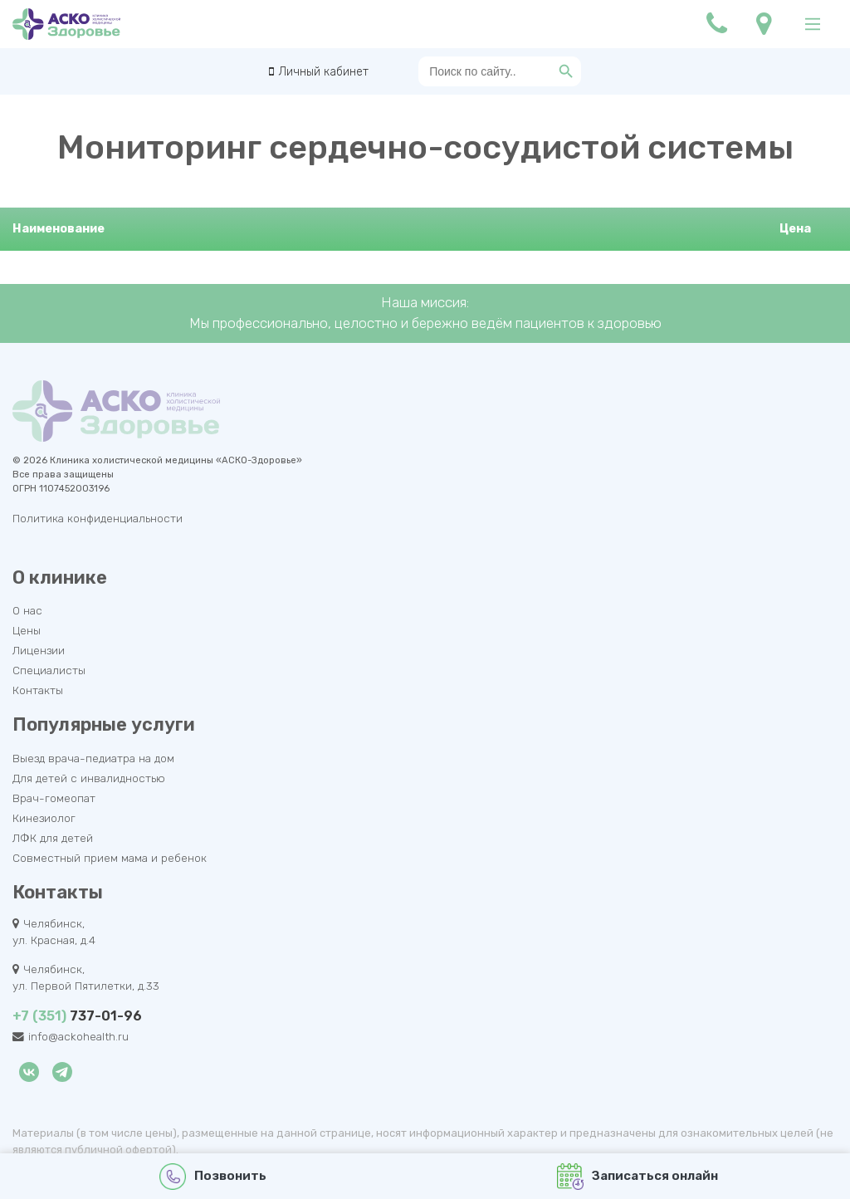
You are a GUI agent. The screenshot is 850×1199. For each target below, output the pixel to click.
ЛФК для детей (52, 837)
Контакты (37, 690)
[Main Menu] (813, 24)
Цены (26, 630)
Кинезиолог (44, 818)
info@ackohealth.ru (78, 1036)
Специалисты (48, 670)
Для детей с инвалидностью (88, 778)
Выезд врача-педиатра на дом (93, 758)
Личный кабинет (323, 72)
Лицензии (38, 650)
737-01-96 (77, 1016)
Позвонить (212, 1176)
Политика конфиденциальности (97, 518)
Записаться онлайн (638, 1176)
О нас (27, 610)
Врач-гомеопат (53, 798)
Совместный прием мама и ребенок (109, 857)
